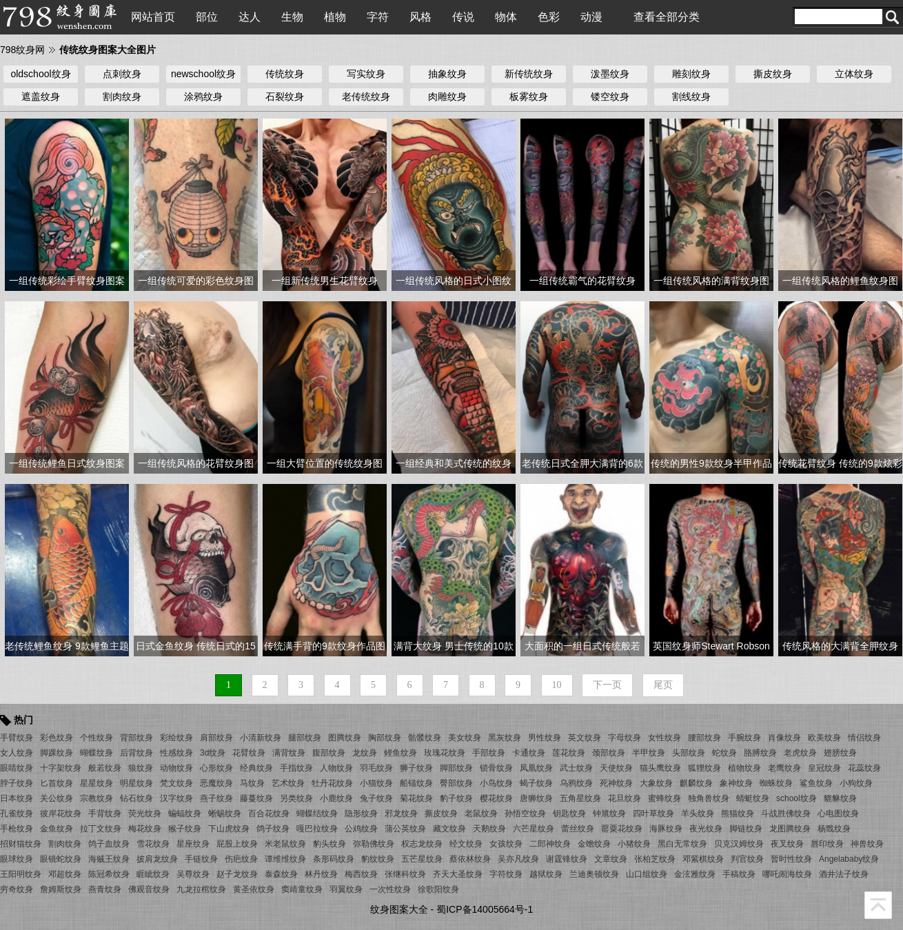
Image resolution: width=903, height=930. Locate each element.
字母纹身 (624, 737)
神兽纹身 (867, 844)
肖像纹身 (784, 737)
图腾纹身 (344, 737)
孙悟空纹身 (525, 813)
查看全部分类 (666, 17)
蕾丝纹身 (577, 828)
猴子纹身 (184, 828)
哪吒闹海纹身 (787, 874)
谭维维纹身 (285, 859)
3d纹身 (212, 753)
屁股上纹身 (237, 844)
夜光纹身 (705, 828)
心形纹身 (216, 768)
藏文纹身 (449, 828)
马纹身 (252, 783)
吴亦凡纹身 (518, 859)
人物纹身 (336, 768)
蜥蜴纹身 (224, 813)
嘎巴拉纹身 (317, 828)
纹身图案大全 (399, 909)
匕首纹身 (56, 783)
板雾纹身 (528, 96)
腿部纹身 (304, 737)
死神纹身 (616, 783)
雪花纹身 (153, 844)
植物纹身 (744, 768)
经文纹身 (466, 844)
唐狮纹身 (536, 798)
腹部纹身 (328, 753)
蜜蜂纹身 (664, 798)
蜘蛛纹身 (776, 783)
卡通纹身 (528, 753)
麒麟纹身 (696, 783)
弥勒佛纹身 (373, 844)
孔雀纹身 (16, 813)
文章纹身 (610, 859)
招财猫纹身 (20, 844)
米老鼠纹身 (285, 844)
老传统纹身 (366, 96)
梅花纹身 (144, 828)
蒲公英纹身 (405, 828)
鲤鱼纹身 (400, 753)
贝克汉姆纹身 (739, 844)
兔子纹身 (376, 798)
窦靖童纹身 (302, 889)
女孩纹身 (505, 844)
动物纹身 (176, 768)
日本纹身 (16, 798)
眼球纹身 (16, 859)
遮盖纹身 (40, 96)
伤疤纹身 (241, 859)
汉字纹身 (176, 798)
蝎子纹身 (536, 783)
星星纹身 (96, 783)
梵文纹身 (176, 783)
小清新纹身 (260, 737)
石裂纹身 (284, 96)
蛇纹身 (724, 753)
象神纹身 (736, 783)
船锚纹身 (416, 783)
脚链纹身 (745, 828)
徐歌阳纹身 (438, 889)
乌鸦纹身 (576, 783)
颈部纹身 (608, 753)
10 (557, 685)
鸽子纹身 (273, 828)
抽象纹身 (447, 73)
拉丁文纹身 (100, 828)
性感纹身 (176, 753)
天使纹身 (616, 768)
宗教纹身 (96, 798)
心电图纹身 (838, 813)
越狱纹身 (545, 874)
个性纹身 (96, 737)
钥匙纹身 (569, 813)
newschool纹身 (203, 73)
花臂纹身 (248, 753)
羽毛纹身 (376, 768)
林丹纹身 (321, 874)
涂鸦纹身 (203, 96)
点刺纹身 (122, 73)
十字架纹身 (60, 768)
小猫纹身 (376, 783)
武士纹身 (576, 768)
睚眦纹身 (153, 874)
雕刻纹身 (691, 73)
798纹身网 (22, 49)
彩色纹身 (56, 737)
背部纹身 (136, 737)
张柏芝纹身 (655, 859)
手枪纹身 (16, 828)
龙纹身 (364, 753)
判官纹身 (747, 859)
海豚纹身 (665, 828)
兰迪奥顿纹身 (594, 874)
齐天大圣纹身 (458, 874)
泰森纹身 (281, 874)
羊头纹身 (697, 813)
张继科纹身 (405, 874)
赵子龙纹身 (237, 874)
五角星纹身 (580, 798)
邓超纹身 (64, 874)
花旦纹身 (624, 798)
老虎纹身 (800, 753)
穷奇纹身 (16, 889)
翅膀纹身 (840, 753)
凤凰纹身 (536, 768)
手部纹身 (488, 753)
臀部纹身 (456, 783)
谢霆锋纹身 (566, 859)
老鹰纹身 (784, 768)
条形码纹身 (333, 859)
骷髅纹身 (424, 737)
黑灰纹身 (504, 737)
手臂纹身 (16, 737)
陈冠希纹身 (109, 874)
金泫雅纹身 (695, 874)
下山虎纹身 (229, 828)
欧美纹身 (824, 737)
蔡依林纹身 (470, 859)
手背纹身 (104, 813)
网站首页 (153, 17)
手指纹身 (296, 768)
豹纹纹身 (377, 859)
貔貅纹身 (840, 798)
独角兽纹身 (708, 798)
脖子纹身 (16, 783)
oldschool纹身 (40, 73)
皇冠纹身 (824, 768)
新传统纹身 (529, 73)
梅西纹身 (361, 874)
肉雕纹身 (447, 96)
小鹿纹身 (336, 798)
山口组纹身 (646, 874)
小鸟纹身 (496, 783)
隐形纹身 (361, 813)
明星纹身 (136, 783)
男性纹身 (544, 737)
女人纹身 (16, 753)
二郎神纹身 (550, 844)
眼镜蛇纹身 (60, 859)
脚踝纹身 (56, 753)
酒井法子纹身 (844, 874)
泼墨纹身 (610, 73)
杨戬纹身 (834, 828)
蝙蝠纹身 (184, 813)
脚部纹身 (456, 768)
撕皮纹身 (772, 73)
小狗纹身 (856, 783)
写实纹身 (366, 73)
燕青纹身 (104, 889)
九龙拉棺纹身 (201, 889)
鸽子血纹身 (109, 844)
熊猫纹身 (737, 813)
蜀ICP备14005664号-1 (484, 909)
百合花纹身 (269, 813)
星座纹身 (193, 844)
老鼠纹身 (481, 813)
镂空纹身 (610, 96)
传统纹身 (284, 73)
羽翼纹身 (346, 889)
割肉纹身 (122, 96)
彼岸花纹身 (60, 813)
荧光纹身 (144, 813)
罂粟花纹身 (621, 828)
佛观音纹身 (149, 889)
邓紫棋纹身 (703, 859)
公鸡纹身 (361, 828)
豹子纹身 (456, 798)
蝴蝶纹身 (96, 753)
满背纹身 (288, 753)
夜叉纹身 (787, 844)
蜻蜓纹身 (752, 798)
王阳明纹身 (20, 874)
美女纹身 (464, 737)
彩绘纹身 (176, 737)
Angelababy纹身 (849, 859)
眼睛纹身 (16, 768)
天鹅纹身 (489, 828)
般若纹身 (104, 768)
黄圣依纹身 (253, 889)
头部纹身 (688, 753)
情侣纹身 (864, 737)
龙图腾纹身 (790, 828)
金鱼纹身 (56, 828)
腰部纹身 (704, 737)
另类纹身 (296, 798)
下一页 (607, 685)
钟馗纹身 (609, 813)
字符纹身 (505, 874)
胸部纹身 (384, 737)
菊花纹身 (416, 798)
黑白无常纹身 (682, 844)
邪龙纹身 (401, 813)
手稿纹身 (738, 874)
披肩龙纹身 (157, 859)
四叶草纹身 (653, 813)
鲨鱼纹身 (816, 783)
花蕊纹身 (864, 768)
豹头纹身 (329, 844)
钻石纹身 (136, 798)
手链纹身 (201, 859)
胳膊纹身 (760, 753)
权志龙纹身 (422, 844)
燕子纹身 (216, 798)
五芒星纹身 (422, 859)
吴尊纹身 (193, 874)
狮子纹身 (416, 768)
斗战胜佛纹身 (786, 813)
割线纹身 (691, 96)
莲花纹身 (568, 753)
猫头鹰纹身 (660, 768)
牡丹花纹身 (332, 783)
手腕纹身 (744, 737)
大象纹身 (656, 783)
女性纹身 (664, 737)
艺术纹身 (288, 783)
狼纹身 (140, 768)
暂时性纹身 (791, 859)
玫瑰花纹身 (444, 753)
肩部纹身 (216, 737)
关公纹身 (56, 798)
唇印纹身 (827, 844)
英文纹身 (584, 737)
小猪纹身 (634, 844)
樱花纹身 (496, 798)
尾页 (663, 685)
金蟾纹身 (594, 844)
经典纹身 (256, 768)
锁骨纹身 (496, 768)
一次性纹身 (390, 889)
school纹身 (796, 798)
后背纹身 (136, 753)
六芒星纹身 (533, 828)
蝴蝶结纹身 (317, 813)
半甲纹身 (648, 753)
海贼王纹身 (109, 859)
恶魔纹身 (216, 783)
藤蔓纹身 (256, 798)
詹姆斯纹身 (60, 889)
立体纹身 (854, 73)
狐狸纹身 (704, 768)
